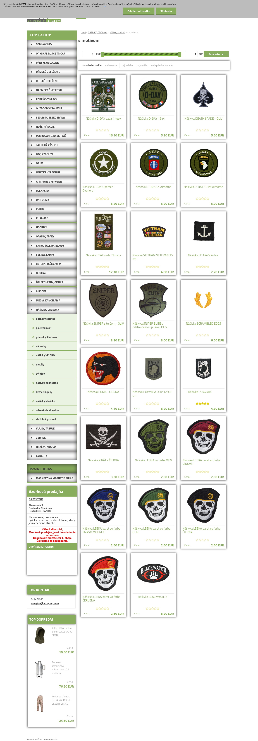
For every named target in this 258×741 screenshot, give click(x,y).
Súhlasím (166, 11)
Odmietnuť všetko (138, 11)
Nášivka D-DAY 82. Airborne (153, 187)
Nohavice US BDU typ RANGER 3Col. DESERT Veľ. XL (61, 700)
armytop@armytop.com (45, 603)
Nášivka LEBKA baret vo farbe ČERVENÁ (101, 598)
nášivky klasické (117, 32)
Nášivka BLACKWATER (152, 597)
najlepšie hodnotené (162, 65)
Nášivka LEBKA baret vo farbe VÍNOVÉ (201, 462)
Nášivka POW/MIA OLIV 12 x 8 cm (152, 393)
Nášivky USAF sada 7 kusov (103, 255)
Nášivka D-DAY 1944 (151, 118)
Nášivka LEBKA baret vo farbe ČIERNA (201, 530)
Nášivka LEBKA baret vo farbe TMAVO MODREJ (101, 530)
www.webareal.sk (51, 739)
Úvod (83, 32)
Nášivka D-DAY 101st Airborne (203, 187)
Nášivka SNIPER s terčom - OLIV (103, 323)
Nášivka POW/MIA (200, 392)
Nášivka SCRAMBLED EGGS (203, 323)
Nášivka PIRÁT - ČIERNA (103, 460)
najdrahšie (127, 65)
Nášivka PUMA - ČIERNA (103, 392)
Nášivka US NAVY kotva (203, 255)
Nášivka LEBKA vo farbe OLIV (153, 460)
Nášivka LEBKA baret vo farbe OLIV (151, 530)
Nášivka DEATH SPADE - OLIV (204, 118)
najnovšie (142, 65)
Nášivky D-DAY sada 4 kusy (103, 118)
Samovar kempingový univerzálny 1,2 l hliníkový (60, 667)
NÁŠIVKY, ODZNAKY (97, 32)
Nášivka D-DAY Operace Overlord (97, 188)
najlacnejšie (111, 65)
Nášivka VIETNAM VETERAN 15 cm (153, 257)
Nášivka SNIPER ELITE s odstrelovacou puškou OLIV (150, 325)
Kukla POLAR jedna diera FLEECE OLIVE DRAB (62, 631)
